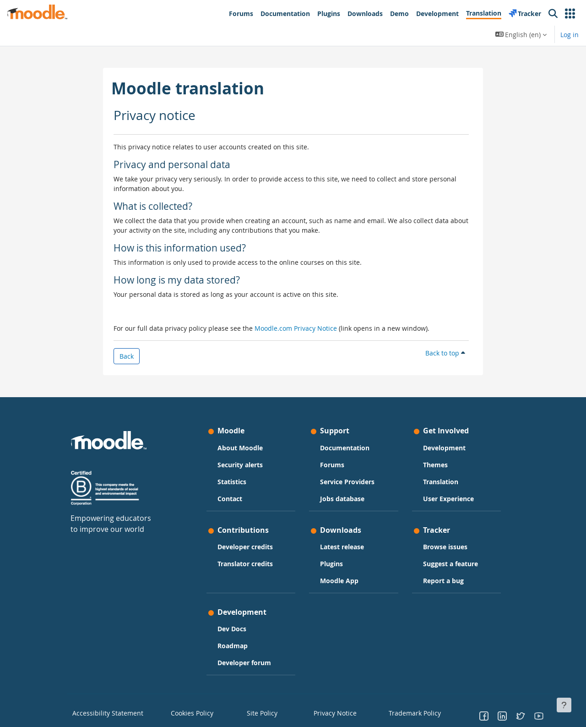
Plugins (331, 563)
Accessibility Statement (101, 712)
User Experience (448, 498)
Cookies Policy (189, 712)
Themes (435, 464)
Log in (569, 34)
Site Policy (259, 712)
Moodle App (339, 580)
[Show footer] (564, 705)
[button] (570, 14)
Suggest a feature (450, 563)
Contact (229, 498)
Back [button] (126, 356)
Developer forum (244, 662)
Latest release (342, 546)
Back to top (445, 353)
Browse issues (445, 546)
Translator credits (245, 563)
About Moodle (240, 447)
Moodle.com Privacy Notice (296, 328)
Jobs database (342, 498)
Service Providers (347, 481)
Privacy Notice (330, 712)
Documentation (344, 447)
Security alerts (240, 464)
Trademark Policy (411, 712)
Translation (440, 481)
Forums (332, 464)
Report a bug (443, 580)
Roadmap (232, 645)
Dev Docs (231, 628)
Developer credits (245, 546)
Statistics (231, 481)
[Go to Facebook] (483, 715)
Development (444, 447)
